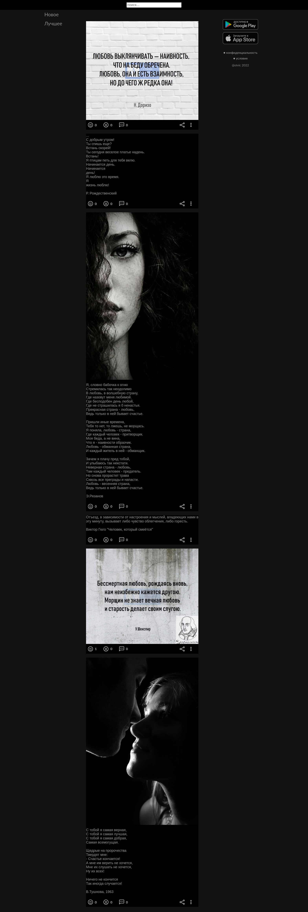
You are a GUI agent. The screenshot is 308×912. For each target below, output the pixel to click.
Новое (51, 14)
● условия (240, 58)
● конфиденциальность (241, 52)
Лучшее (53, 23)
